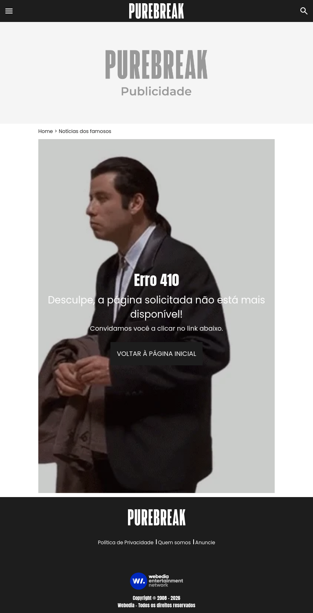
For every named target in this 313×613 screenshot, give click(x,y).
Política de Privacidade (125, 542)
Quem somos (174, 542)
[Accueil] (156, 11)
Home (45, 131)
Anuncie (205, 542)
